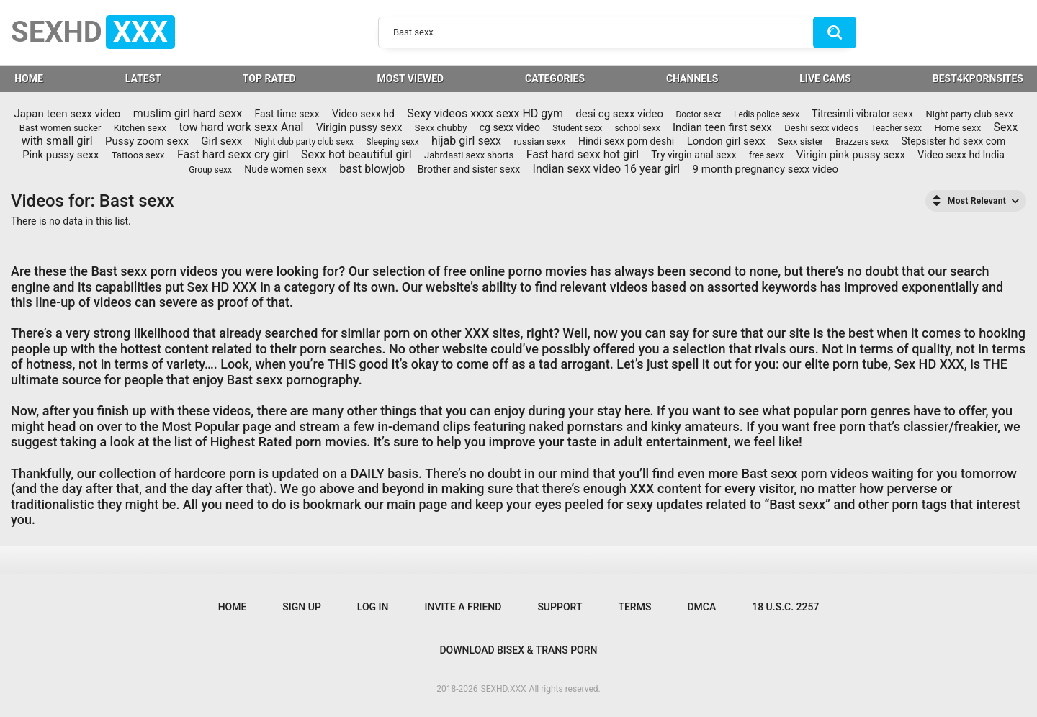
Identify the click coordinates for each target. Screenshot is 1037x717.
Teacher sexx (896, 128)
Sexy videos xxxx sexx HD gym (485, 113)
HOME (28, 78)
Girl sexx (221, 141)
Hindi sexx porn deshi (626, 141)
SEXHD (93, 32)
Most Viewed (410, 78)
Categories (555, 78)
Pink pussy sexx (60, 154)
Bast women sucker (60, 127)
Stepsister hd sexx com (953, 141)
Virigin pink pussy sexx (850, 154)
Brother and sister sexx (469, 169)
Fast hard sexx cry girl (233, 154)
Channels (692, 78)
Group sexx (210, 170)
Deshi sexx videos (821, 127)
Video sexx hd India (961, 155)
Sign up (301, 607)
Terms (634, 607)
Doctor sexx (698, 114)
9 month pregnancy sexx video (765, 169)
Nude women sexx (285, 169)
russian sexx (539, 141)
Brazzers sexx (862, 142)
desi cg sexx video (619, 113)
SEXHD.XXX (503, 689)
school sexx (637, 128)
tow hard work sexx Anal (241, 127)
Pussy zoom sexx (147, 141)
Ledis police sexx (766, 114)
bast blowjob (372, 169)
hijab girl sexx (466, 141)
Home (232, 607)
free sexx (766, 155)
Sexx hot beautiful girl (356, 154)
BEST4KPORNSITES (978, 78)
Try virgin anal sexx (693, 155)
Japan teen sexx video (67, 113)
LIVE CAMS (825, 78)
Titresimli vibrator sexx (862, 114)
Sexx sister (800, 141)
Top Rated (269, 78)
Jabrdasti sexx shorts (468, 155)
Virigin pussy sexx (359, 127)
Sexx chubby (441, 127)
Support (559, 607)
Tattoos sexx (138, 155)
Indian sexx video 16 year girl (607, 169)
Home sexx (957, 127)
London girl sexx (726, 141)
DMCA (701, 607)
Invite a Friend (463, 607)
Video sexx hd (363, 114)
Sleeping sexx (392, 142)
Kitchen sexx (140, 127)
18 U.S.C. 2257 (785, 607)
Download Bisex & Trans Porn (518, 650)
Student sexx (577, 128)
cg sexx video (510, 127)
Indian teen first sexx (722, 127)
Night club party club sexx (304, 142)
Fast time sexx (287, 114)
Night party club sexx (969, 114)
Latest (143, 78)
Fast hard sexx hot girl (582, 154)
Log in (373, 607)
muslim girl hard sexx (187, 113)
